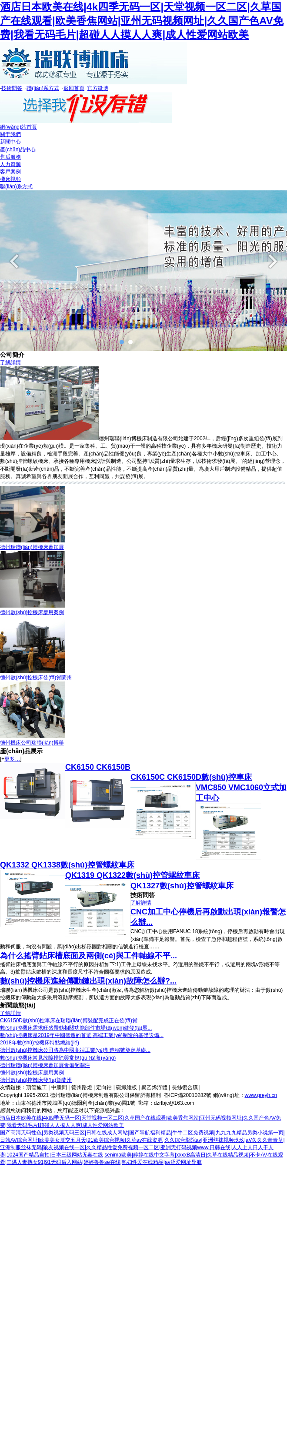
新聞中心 (10, 142)
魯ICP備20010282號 (187, 1095)
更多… (12, 759)
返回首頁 (73, 88)
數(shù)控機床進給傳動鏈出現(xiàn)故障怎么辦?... (88, 981)
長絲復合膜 (185, 1087)
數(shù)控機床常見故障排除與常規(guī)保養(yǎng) (58, 1058)
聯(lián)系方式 (43, 88)
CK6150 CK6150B (97, 767)
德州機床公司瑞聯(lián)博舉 (32, 743)
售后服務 (10, 157)
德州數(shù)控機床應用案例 (32, 612)
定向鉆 (104, 1087)
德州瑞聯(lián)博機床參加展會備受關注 (45, 1065)
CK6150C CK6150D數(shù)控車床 (191, 777)
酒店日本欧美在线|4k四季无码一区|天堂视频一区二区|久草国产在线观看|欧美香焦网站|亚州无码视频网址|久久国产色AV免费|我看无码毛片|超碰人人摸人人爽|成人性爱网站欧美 (142, 20)
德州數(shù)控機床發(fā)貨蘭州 (36, 678)
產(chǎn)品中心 (18, 149)
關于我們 (10, 134)
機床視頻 (10, 179)
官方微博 (97, 88)
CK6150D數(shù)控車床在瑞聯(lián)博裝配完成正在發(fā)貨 (68, 1020)
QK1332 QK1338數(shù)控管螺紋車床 (67, 865)
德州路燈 (81, 1087)
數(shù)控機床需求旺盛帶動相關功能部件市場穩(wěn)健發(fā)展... (76, 1028)
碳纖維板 (126, 1087)
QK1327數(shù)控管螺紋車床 (182, 885)
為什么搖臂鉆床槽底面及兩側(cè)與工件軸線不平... (88, 955)
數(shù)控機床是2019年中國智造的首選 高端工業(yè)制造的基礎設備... (82, 1035)
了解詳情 (10, 362)
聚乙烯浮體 (154, 1087)
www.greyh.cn (261, 1095)
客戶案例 (10, 172)
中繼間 (59, 1087)
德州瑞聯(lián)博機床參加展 (32, 547)
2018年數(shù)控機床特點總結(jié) (39, 1043)
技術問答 (11, 88)
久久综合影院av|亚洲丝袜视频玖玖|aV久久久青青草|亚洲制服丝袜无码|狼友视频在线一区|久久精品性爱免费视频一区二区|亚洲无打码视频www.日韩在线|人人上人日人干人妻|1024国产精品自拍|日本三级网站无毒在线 (142, 1147)
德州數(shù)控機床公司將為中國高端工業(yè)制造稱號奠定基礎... (75, 1050)
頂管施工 (36, 1087)
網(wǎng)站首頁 (18, 127)
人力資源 (10, 164)
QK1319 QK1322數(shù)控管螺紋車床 (132, 875)
